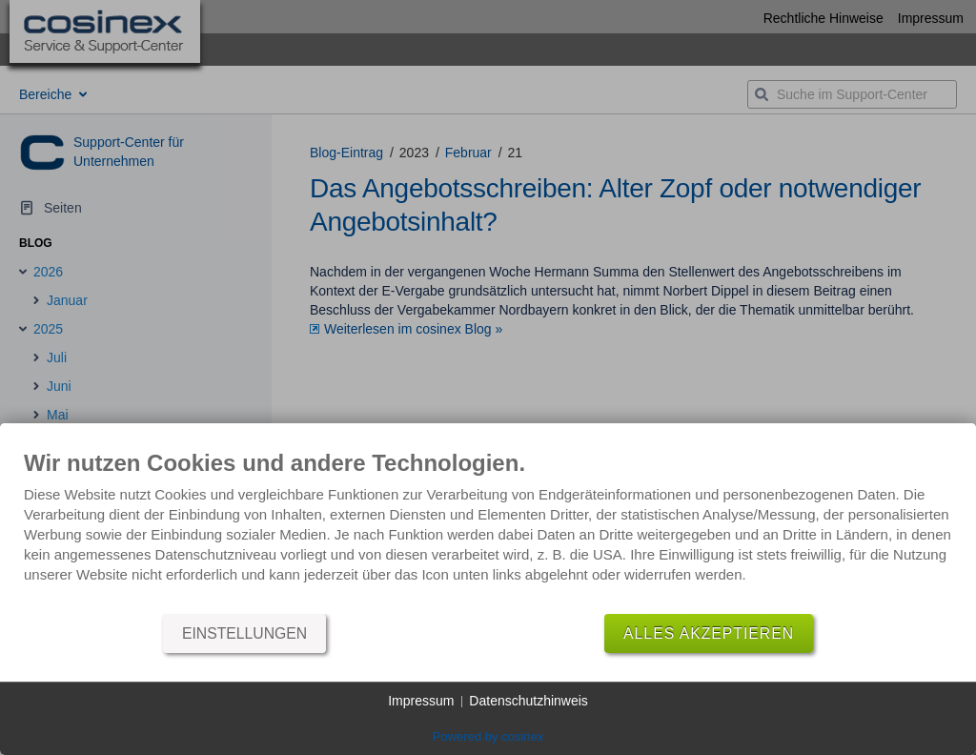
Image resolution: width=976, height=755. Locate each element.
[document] (488, 530)
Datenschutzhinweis (528, 700)
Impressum (421, 700)
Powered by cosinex (488, 736)
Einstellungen (244, 633)
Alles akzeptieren (708, 633)
